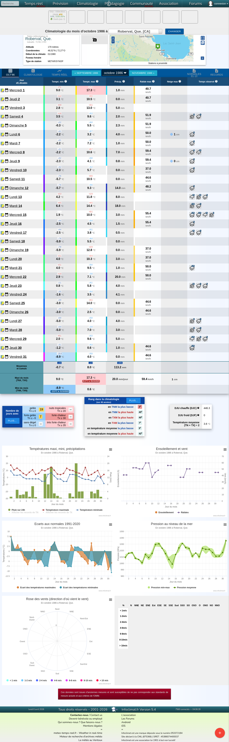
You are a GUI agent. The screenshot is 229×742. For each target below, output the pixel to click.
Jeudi (14, 99)
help (198, 408)
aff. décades (21, 83)
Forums (195, 3)
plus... (12, 420)
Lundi (14, 134)
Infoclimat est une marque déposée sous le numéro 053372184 (151, 733)
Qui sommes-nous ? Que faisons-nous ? (80, 722)
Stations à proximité (157, 63)
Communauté (141, 4)
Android (125, 722)
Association (168, 3)
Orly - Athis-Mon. (57, 12)
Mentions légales (92, 726)
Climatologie (87, 3)
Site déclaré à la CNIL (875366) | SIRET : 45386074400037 (150, 736)
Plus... (133, 400)
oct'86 (10, 72)
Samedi (16, 116)
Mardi (14, 143)
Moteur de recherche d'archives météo (81, 736)
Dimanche (18, 125)
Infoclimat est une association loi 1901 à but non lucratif (148, 740)
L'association (128, 715)
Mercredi (17, 90)
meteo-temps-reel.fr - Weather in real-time (78, 733)
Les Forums (127, 718)
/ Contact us (86, 715)
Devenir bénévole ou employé (85, 718)
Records (216, 72)
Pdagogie (114, 3)
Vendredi (17, 108)
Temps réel (34, 4)
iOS (123, 726)
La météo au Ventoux (90, 740)
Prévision (60, 3)
